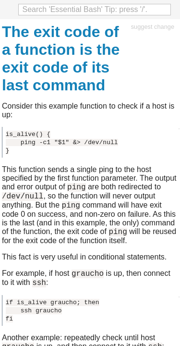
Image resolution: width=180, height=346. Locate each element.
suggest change (152, 26)
